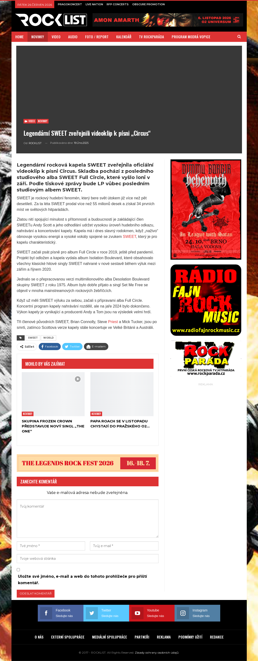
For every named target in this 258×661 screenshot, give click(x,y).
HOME (19, 36)
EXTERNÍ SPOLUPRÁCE (67, 636)
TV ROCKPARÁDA (151, 36)
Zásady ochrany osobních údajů (157, 652)
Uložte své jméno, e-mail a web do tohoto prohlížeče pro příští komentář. (82, 579)
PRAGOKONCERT (70, 4)
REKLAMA (164, 636)
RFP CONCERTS (118, 4)
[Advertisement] (206, 417)
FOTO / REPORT (97, 36)
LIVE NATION (94, 4)
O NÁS (39, 636)
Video (30, 121)
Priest (113, 322)
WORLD (48, 337)
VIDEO (56, 36)
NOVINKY (37, 36)
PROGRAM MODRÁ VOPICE (191, 36)
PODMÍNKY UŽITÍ (190, 636)
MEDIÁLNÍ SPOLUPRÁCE (109, 636)
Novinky (42, 121)
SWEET (129, 237)
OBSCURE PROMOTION (148, 4)
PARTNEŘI (142, 636)
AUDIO (72, 36)
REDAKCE (217, 636)
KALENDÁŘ (123, 36)
